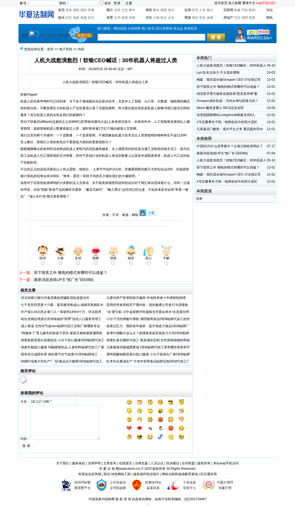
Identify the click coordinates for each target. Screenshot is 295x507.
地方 (171, 10)
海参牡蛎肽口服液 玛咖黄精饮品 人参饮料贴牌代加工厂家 (62, 347)
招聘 (244, 18)
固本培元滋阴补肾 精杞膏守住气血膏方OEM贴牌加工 (59, 354)
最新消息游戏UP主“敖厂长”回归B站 (64, 279)
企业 (171, 18)
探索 (124, 18)
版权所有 (204, 463)
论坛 (269, 10)
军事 (91, 10)
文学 (117, 18)
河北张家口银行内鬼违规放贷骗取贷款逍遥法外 (55, 298)
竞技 (202, 18)
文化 (124, 10)
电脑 (237, 10)
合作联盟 (188, 463)
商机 (269, 18)
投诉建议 (172, 463)
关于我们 (62, 463)
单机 (195, 18)
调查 (163, 10)
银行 (210, 10)
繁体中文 (248, 3)
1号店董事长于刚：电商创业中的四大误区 (227, 122)
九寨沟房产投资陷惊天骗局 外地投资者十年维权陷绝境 (146, 298)
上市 (202, 10)
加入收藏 (234, 3)
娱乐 (61, 18)
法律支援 (141, 463)
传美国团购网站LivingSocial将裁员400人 (226, 115)
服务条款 (78, 463)
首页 (61, 10)
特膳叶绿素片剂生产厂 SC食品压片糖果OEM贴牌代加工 (61, 361)
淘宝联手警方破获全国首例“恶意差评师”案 (227, 94)
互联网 (228, 10)
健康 (210, 18)
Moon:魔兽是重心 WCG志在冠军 (220, 108)
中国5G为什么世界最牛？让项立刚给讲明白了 (230, 146)
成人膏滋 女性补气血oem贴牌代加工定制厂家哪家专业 (60, 326)
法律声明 (94, 463)
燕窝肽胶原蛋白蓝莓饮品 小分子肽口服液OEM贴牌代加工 (62, 340)
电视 (83, 18)
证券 (187, 10)
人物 (156, 18)
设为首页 (220, 3)
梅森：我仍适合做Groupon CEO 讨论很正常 (229, 80)
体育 (109, 18)
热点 (163, 18)
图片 (109, 10)
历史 (149, 18)
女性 (117, 10)
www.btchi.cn (129, 469)
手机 (244, 10)
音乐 (91, 18)
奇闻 (132, 18)
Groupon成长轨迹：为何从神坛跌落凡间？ (227, 101)
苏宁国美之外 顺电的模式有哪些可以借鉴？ (70, 272)
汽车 (237, 18)
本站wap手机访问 (226, 463)
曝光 (156, 10)
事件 (132, 10)
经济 (195, 10)
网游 (187, 18)
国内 (83, 10)
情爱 (252, 18)
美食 (68, 10)
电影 (76, 18)
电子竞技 (65, 49)
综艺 (68, 18)
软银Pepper (28, 94)
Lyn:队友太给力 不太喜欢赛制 (218, 72)
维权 (149, 10)
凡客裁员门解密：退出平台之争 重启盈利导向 (230, 129)
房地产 (228, 18)
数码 (252, 10)
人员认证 (157, 463)
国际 (76, 10)
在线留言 (125, 463)
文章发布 (109, 463)
